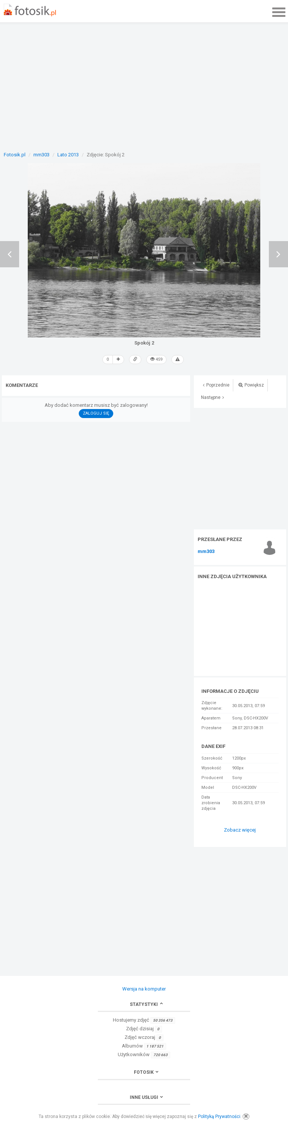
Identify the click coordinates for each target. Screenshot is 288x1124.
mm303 (206, 551)
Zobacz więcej (240, 830)
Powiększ (251, 385)
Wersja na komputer (144, 989)
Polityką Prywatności (219, 1116)
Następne (212, 397)
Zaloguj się (96, 413)
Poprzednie (216, 385)
